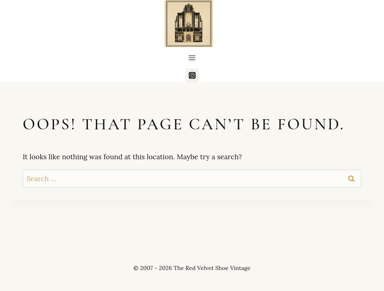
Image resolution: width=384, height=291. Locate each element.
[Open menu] (192, 58)
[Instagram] (192, 75)
